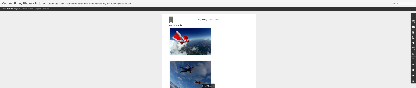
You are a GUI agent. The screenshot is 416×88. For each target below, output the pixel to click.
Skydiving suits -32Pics (209, 19)
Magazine (17, 9)
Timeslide (46, 9)
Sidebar (30, 9)
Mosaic (24, 9)
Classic (3, 9)
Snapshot (38, 9)
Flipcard (10, 9)
